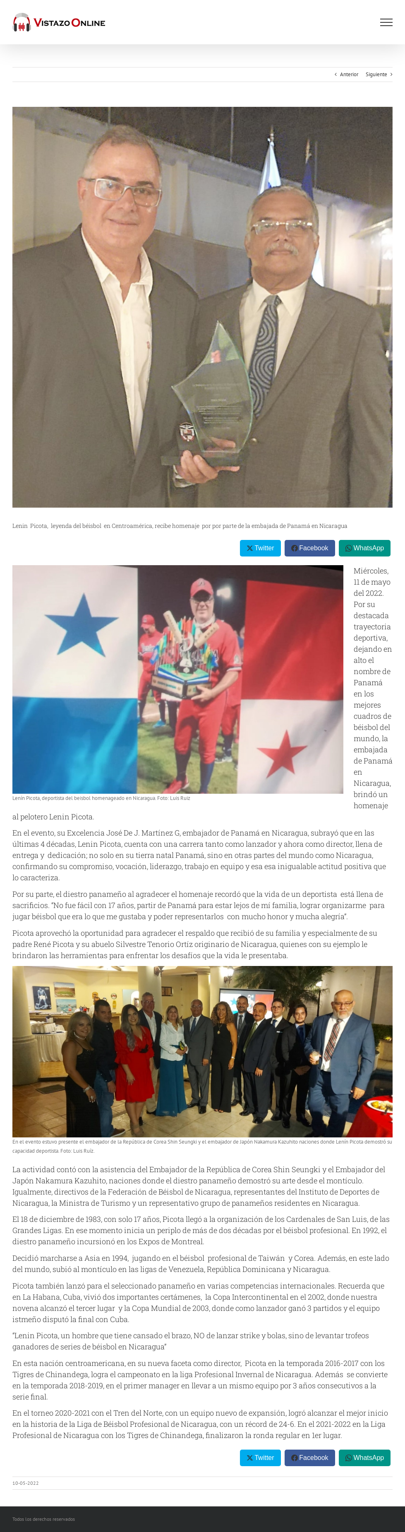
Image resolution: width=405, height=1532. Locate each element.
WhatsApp (368, 548)
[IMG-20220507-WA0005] (202, 307)
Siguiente (376, 74)
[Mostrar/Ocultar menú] (386, 22)
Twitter (264, 548)
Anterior (349, 74)
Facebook (313, 548)
